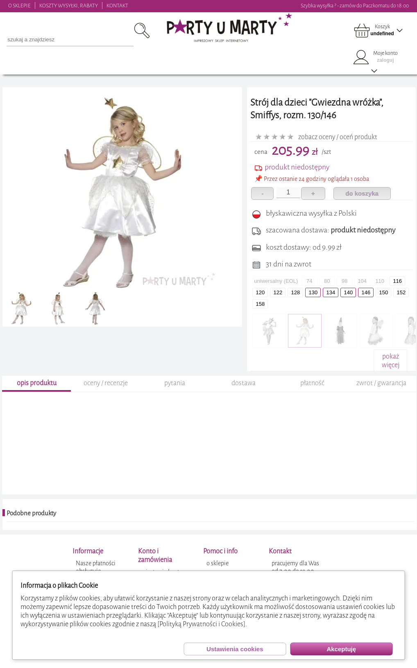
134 (330, 292)
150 (383, 292)
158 (260, 304)
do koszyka (361, 193)
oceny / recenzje (106, 397)
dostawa (243, 397)
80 (327, 281)
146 (365, 292)
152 (401, 292)
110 (379, 281)
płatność (312, 397)
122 (277, 292)
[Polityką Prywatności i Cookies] (201, 624)
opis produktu (37, 397)
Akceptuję (341, 648)
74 (309, 281)
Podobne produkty (31, 527)
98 (344, 281)
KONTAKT (117, 5)
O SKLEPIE (19, 5)
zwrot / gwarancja (381, 397)
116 (397, 281)
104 (362, 281)
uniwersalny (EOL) (276, 281)
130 (312, 292)
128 (295, 292)
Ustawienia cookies (234, 648)
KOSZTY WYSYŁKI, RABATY (68, 5)
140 (348, 292)
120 (260, 292)
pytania (174, 397)
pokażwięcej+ (390, 365)
